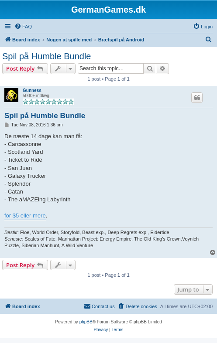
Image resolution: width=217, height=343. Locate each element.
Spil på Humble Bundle (46, 56)
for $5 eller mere (25, 215)
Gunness (32, 90)
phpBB (86, 321)
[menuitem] (23, 26)
